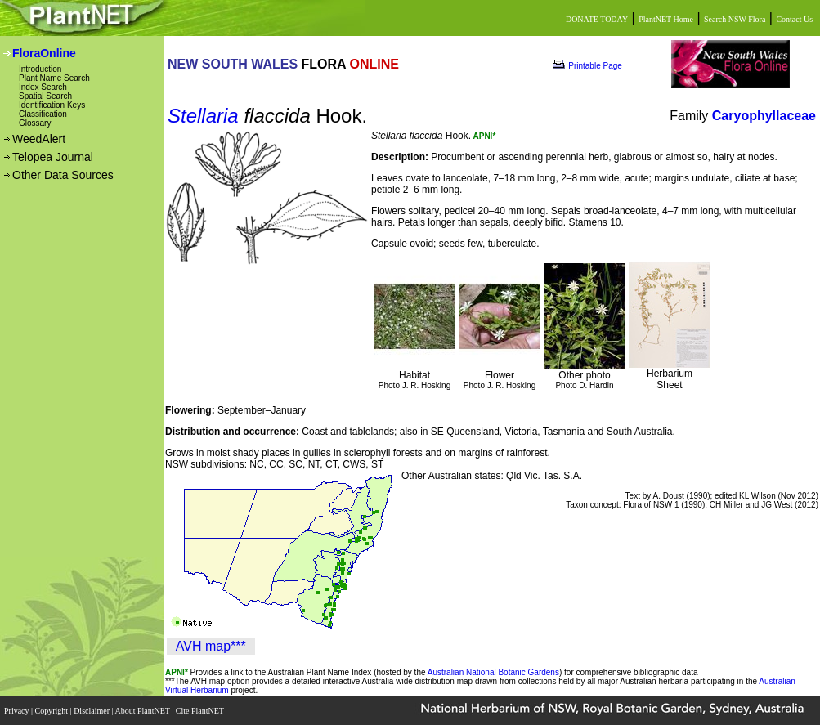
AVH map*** (211, 646)
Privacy (17, 710)
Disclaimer (92, 710)
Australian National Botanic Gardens (493, 672)
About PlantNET (143, 710)
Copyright (52, 710)
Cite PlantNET (201, 710)
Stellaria (203, 116)
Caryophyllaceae (764, 116)
